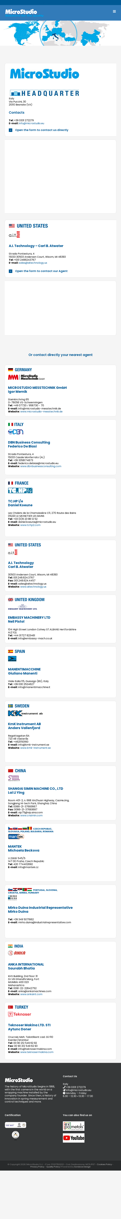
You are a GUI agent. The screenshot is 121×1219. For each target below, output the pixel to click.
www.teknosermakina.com (36, 1052)
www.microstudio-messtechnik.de (41, 411)
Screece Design (82, 1166)
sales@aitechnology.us (33, 263)
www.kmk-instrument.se (35, 748)
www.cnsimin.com (31, 815)
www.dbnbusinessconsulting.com (40, 466)
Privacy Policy (37, 1166)
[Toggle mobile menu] (114, 11)
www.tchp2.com (30, 525)
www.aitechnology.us (33, 587)
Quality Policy (53, 1166)
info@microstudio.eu (72, 2)
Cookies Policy (104, 1164)
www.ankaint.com (31, 994)
